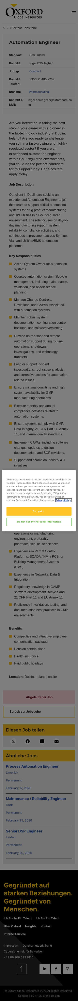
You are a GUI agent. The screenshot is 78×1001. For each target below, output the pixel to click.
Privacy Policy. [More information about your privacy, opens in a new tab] (63, 500)
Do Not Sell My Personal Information (39, 521)
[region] (39, 500)
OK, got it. (39, 511)
